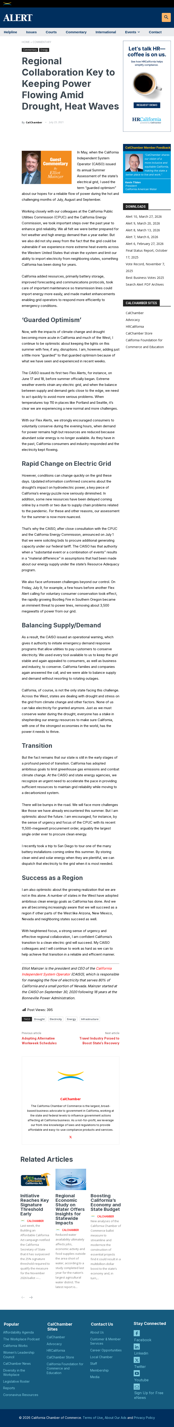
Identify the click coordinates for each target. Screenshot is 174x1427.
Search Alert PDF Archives (145, 284)
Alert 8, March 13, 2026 (143, 230)
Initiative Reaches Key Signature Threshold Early (34, 1205)
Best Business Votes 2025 (145, 277)
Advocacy (133, 320)
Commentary (42, 42)
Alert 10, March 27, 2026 (144, 216)
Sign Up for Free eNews (148, 1395)
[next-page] (30, 1298)
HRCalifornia (135, 326)
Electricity (56, 1019)
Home (26, 42)
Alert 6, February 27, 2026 (145, 243)
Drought (39, 1019)
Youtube (141, 1380)
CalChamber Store (139, 333)
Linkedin (141, 1353)
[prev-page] (23, 1298)
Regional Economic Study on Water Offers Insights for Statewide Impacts (70, 1209)
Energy (44, 50)
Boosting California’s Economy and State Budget (106, 1202)
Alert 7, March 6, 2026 (142, 237)
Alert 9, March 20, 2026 (143, 223)
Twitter (140, 1366)
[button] (166, 17)
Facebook (142, 1340)
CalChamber (34, 122)
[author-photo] (23, 1220)
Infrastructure (90, 1019)
